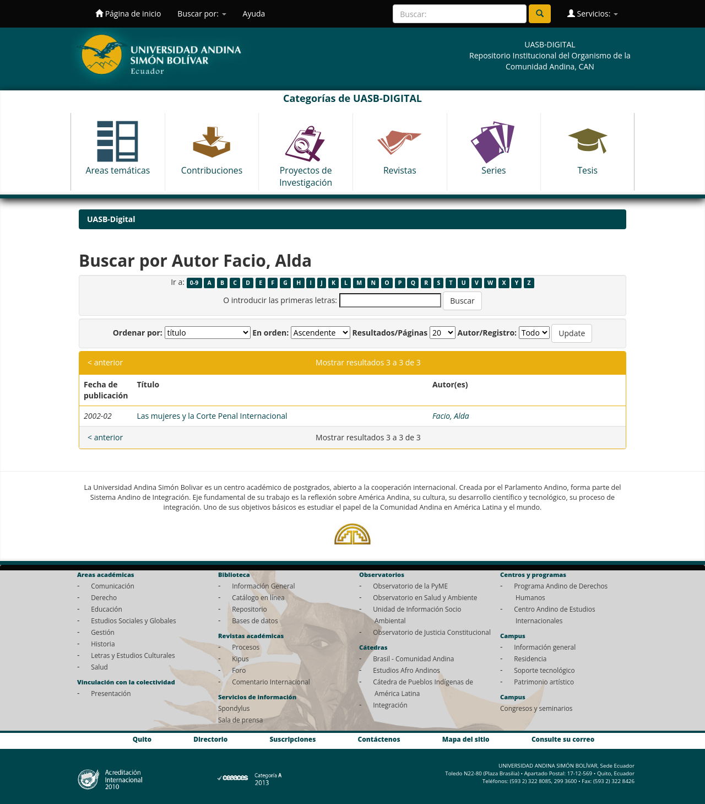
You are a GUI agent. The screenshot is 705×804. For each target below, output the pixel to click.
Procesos (245, 647)
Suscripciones (292, 739)
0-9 (194, 283)
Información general (545, 647)
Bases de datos (255, 620)
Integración (390, 704)
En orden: (270, 332)
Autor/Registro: (487, 332)
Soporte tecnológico (544, 670)
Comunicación (112, 585)
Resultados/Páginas (389, 332)
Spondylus (234, 708)
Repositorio (249, 609)
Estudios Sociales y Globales (133, 620)
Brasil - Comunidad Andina (413, 658)
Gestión (103, 632)
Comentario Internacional (271, 681)
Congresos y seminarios (536, 708)
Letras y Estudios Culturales (133, 655)
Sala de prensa (240, 719)
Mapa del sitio (466, 739)
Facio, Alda (450, 416)
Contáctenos (379, 739)
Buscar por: (201, 13)
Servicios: (592, 13)
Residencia (530, 658)
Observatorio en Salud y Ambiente (425, 597)
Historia (103, 643)
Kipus (240, 658)
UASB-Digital (111, 219)
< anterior (105, 362)
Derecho (104, 597)
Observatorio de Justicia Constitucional (432, 632)
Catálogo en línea (258, 597)
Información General (263, 585)
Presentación (111, 693)
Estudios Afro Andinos (406, 670)
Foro (239, 670)
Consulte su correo (563, 739)
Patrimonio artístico (544, 681)
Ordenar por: (137, 332)
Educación (106, 609)
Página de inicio (128, 13)
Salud (99, 666)
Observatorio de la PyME (410, 585)
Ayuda (254, 13)
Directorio (210, 739)
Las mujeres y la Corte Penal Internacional (212, 416)
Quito (142, 739)
